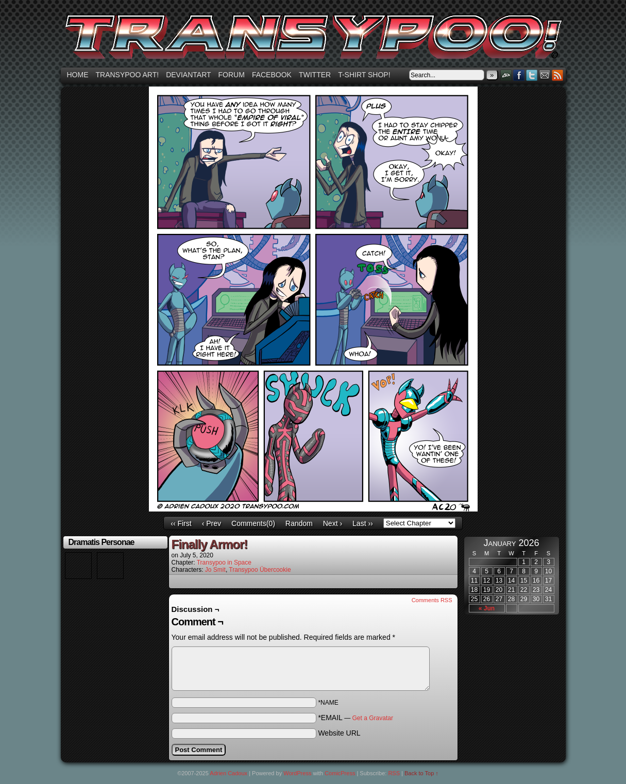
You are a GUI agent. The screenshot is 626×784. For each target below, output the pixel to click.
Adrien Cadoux (228, 773)
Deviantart (188, 75)
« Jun (487, 608)
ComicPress (340, 773)
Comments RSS (432, 600)
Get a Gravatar (372, 718)
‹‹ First (181, 523)
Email (544, 75)
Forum (231, 75)
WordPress (297, 773)
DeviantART (506, 75)
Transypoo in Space (224, 562)
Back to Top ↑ (421, 773)
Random (299, 523)
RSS (557, 75)
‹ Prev (211, 523)
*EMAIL (355, 717)
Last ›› (362, 523)
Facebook (272, 75)
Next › (332, 523)
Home (78, 75)
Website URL (339, 733)
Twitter (315, 75)
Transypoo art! (127, 75)
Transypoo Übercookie (260, 569)
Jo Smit (215, 569)
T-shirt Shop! (364, 75)
